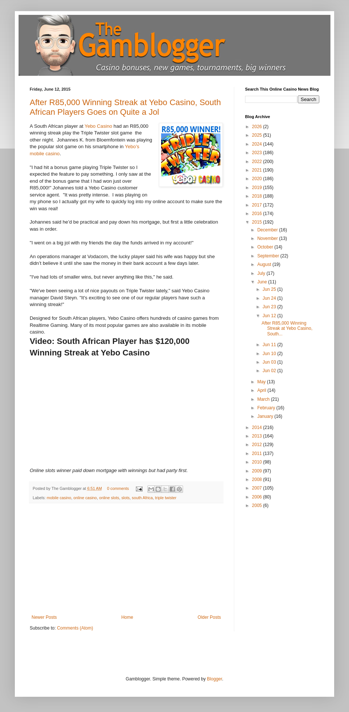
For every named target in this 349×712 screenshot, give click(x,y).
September (268, 256)
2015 (257, 222)
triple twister (166, 497)
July (262, 273)
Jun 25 (269, 289)
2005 (257, 505)
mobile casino (59, 497)
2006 (257, 497)
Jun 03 (269, 362)
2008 (257, 479)
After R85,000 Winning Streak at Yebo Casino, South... (286, 329)
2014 (257, 427)
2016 (257, 213)
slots (125, 497)
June (262, 282)
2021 (257, 170)
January (265, 416)
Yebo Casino (98, 126)
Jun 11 (269, 344)
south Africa (142, 497)
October (265, 247)
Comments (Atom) (75, 628)
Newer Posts (44, 617)
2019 (257, 187)
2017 (257, 205)
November (268, 238)
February (266, 407)
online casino (85, 497)
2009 (257, 471)
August (265, 264)
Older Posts (209, 617)
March (264, 399)
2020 (257, 178)
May (262, 381)
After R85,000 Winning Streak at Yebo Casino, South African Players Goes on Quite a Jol (125, 107)
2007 (257, 488)
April (262, 390)
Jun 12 (269, 315)
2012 (257, 444)
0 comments (118, 488)
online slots (109, 497)
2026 (257, 126)
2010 (257, 462)
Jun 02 (269, 370)
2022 (257, 161)
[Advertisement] (126, 559)
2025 (257, 135)
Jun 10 (269, 353)
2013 (257, 436)
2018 (257, 196)
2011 (257, 453)
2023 (257, 152)
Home (127, 617)
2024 (257, 144)
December (268, 230)
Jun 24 (269, 298)
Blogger (214, 679)
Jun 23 (269, 306)
